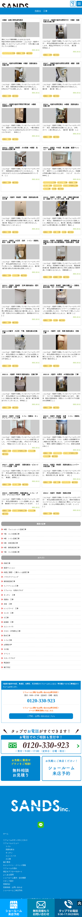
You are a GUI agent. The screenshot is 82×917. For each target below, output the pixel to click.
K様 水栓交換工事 (11, 543)
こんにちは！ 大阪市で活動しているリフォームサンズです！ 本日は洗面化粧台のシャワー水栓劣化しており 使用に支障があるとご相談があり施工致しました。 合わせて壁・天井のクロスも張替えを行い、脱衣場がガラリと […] (20, 311)
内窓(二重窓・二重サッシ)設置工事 (16, 572)
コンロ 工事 (47, 185)
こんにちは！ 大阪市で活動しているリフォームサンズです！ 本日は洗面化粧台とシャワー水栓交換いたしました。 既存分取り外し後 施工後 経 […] (61, 473)
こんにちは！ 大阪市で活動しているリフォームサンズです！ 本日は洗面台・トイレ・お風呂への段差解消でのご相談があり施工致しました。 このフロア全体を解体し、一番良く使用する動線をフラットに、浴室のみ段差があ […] (61, 441)
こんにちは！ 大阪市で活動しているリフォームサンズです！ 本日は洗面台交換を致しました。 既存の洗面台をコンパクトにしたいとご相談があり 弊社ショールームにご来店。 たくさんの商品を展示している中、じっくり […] (61, 502)
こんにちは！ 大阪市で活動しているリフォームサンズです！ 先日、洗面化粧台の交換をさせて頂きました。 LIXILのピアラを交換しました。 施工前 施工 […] (20, 87)
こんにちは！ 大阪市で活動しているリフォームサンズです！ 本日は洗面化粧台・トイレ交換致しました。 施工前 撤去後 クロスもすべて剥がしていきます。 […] (20, 501)
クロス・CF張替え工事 (70, 185)
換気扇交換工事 (9, 581)
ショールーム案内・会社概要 (14, 878)
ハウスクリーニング (11, 577)
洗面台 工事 (21, 53)
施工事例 (6, 862)
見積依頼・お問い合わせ (12, 887)
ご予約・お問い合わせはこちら (41, 716)
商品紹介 (7, 663)
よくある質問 (8, 875)
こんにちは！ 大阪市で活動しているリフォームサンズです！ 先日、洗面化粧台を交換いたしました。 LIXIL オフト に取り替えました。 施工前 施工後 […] (61, 128)
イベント (7, 654)
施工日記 (29, 53)
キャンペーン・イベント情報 (14, 865)
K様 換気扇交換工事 (11, 547)
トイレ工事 (46, 188)
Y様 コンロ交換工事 (11, 534)
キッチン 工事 (62, 182)
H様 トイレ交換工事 (11, 538)
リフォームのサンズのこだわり (15, 840)
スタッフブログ (9, 658)
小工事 (6, 617)
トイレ (8, 846)
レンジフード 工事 (11, 608)
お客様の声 (8, 645)
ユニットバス (57, 185)
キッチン (9, 853)
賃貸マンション (9, 568)
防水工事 (7, 635)
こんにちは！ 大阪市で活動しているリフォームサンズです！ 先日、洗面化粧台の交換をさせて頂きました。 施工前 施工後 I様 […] (61, 87)
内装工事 (7, 563)
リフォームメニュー (11, 843)
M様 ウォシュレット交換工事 (15, 529)
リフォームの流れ (10, 868)
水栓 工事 (56, 232)
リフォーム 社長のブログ (13, 590)
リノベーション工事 (8, 53)
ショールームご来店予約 (12, 890)
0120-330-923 (41, 700)
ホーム (5, 834)
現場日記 (6, 884)
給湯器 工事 (57, 277)
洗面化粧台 (10, 849)
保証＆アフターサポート (12, 872)
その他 (54, 188)
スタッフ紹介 (8, 881)
